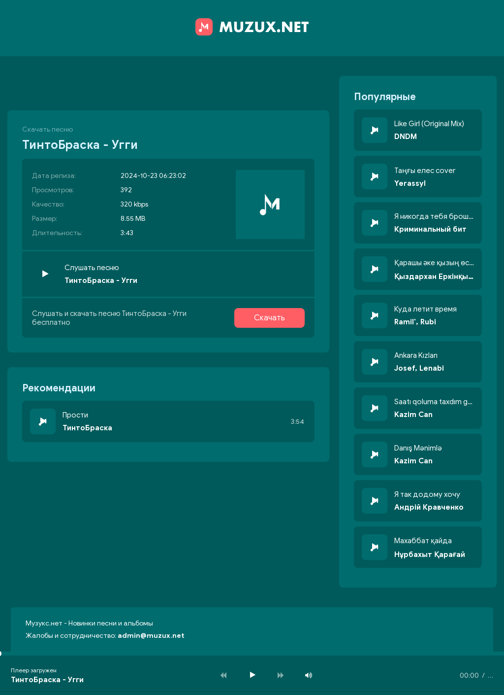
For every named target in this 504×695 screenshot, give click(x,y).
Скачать (269, 318)
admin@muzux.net (151, 635)
